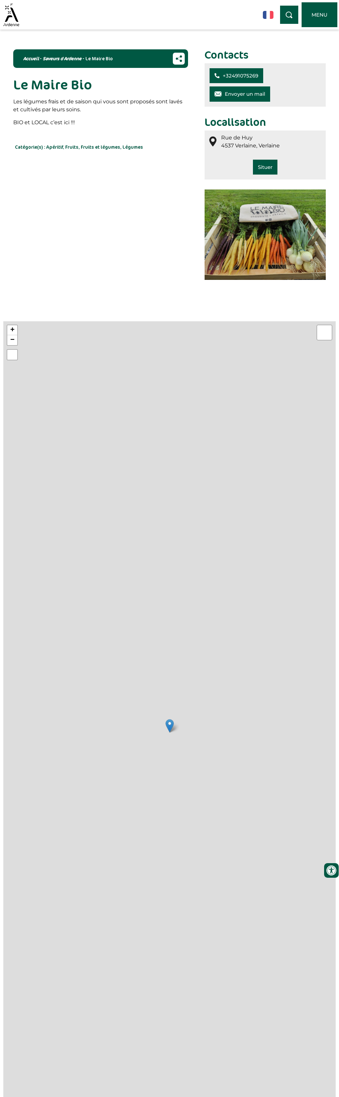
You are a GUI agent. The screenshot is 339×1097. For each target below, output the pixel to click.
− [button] (12, 340)
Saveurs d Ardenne (62, 58)
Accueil (31, 58)
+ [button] (12, 330)
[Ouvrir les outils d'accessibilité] (331, 870)
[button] (236, 75)
